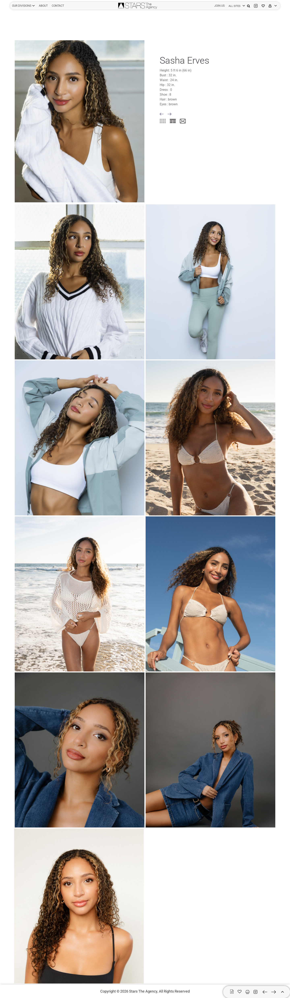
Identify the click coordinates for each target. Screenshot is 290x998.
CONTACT (58, 5)
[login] (236, 5)
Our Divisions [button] (21, 5)
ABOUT (43, 5)
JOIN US (219, 5)
